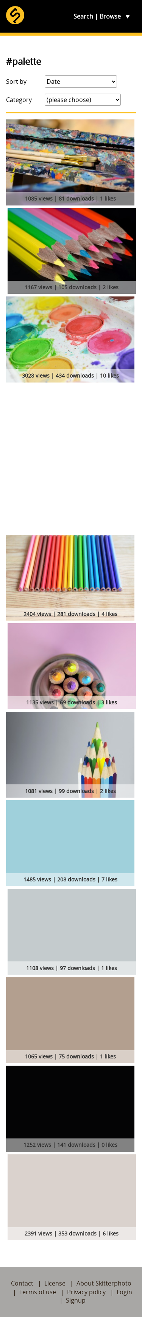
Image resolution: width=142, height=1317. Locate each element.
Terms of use (37, 1292)
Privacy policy (86, 1292)
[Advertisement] (71, 460)
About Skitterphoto (103, 1283)
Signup (76, 1300)
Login (124, 1292)
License (55, 1283)
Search (83, 16)
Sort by (16, 81)
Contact (22, 1283)
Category (19, 100)
